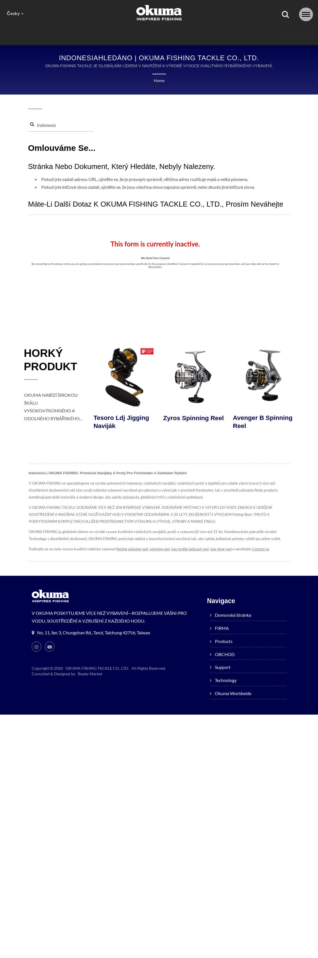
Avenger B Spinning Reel (263, 422)
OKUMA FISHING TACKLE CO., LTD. (96, 668)
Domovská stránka (59, 33)
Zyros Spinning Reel (186, 422)
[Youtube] (50, 647)
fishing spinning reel (131, 549)
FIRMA (94, 33)
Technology (216, 33)
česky (15, 13)
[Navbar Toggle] (306, 14)
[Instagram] (36, 647)
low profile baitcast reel (189, 549)
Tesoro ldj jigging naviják (122, 422)
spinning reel (159, 549)
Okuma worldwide (257, 33)
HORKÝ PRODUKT (51, 360)
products (122, 33)
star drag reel (219, 549)
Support (184, 33)
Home (159, 80)
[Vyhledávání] (285, 14)
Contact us (258, 549)
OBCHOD (154, 33)
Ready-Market (90, 674)
